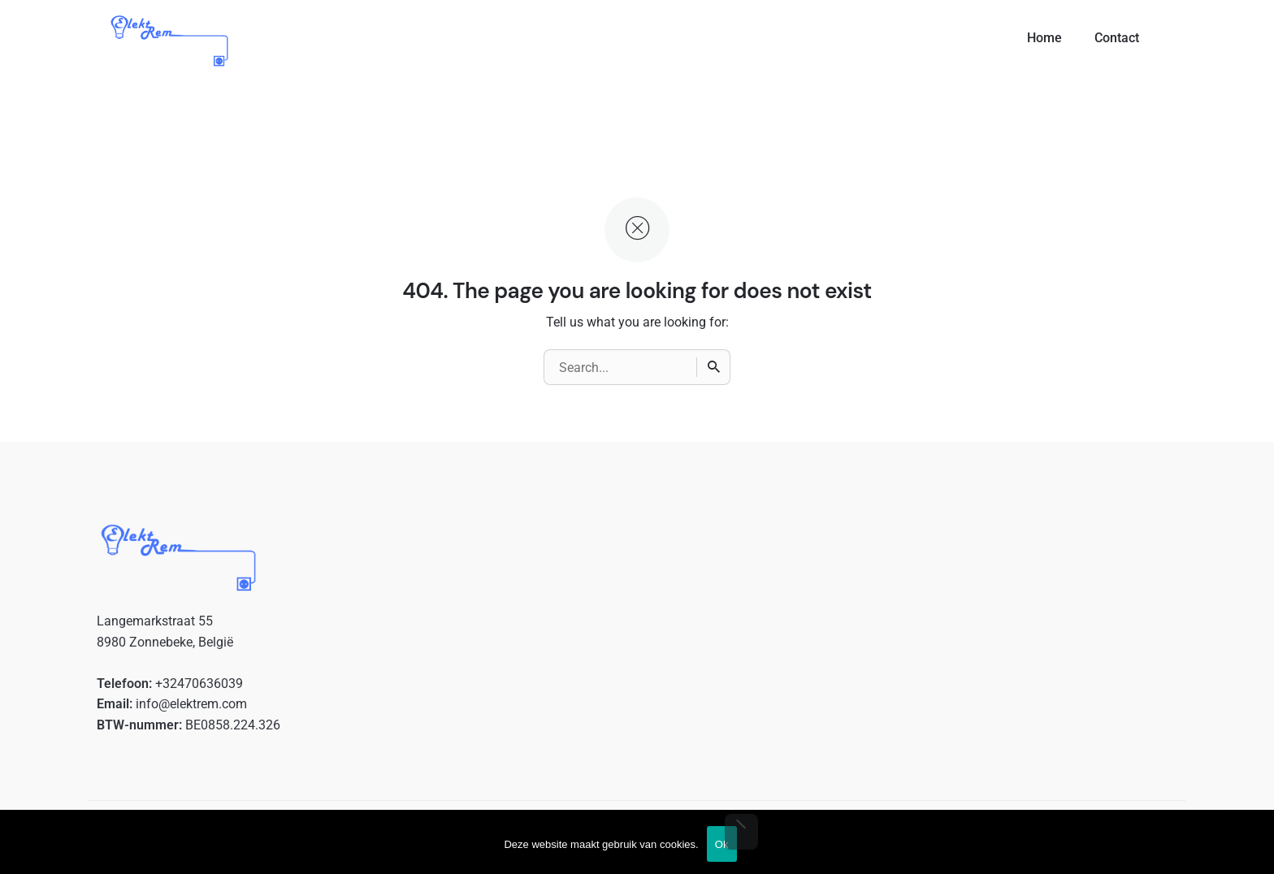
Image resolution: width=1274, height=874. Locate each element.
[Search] (713, 367)
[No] (741, 832)
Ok (722, 844)
